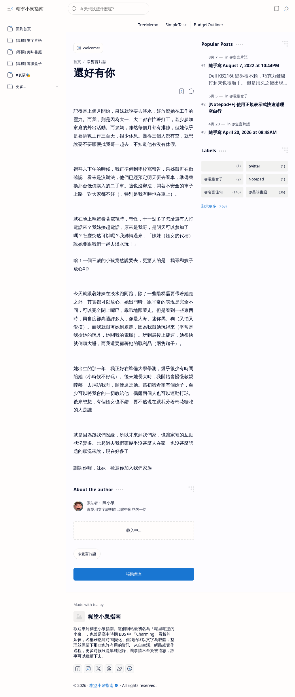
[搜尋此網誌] (108, 8)
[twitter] (267, 166)
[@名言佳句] (222, 192)
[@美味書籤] (267, 192)
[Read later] (181, 91)
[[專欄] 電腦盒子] (33, 63)
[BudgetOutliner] (208, 25)
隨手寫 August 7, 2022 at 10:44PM (244, 65)
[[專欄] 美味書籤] (33, 52)
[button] (10, 8)
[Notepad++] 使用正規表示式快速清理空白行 (246, 107)
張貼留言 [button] (134, 574)
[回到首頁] (33, 29)
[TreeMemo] (148, 25)
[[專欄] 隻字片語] (33, 40)
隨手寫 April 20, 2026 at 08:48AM (243, 132)
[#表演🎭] (33, 75)
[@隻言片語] (87, 554)
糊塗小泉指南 (30, 8)
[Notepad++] (267, 179)
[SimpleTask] (176, 25)
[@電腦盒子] (238, 96)
